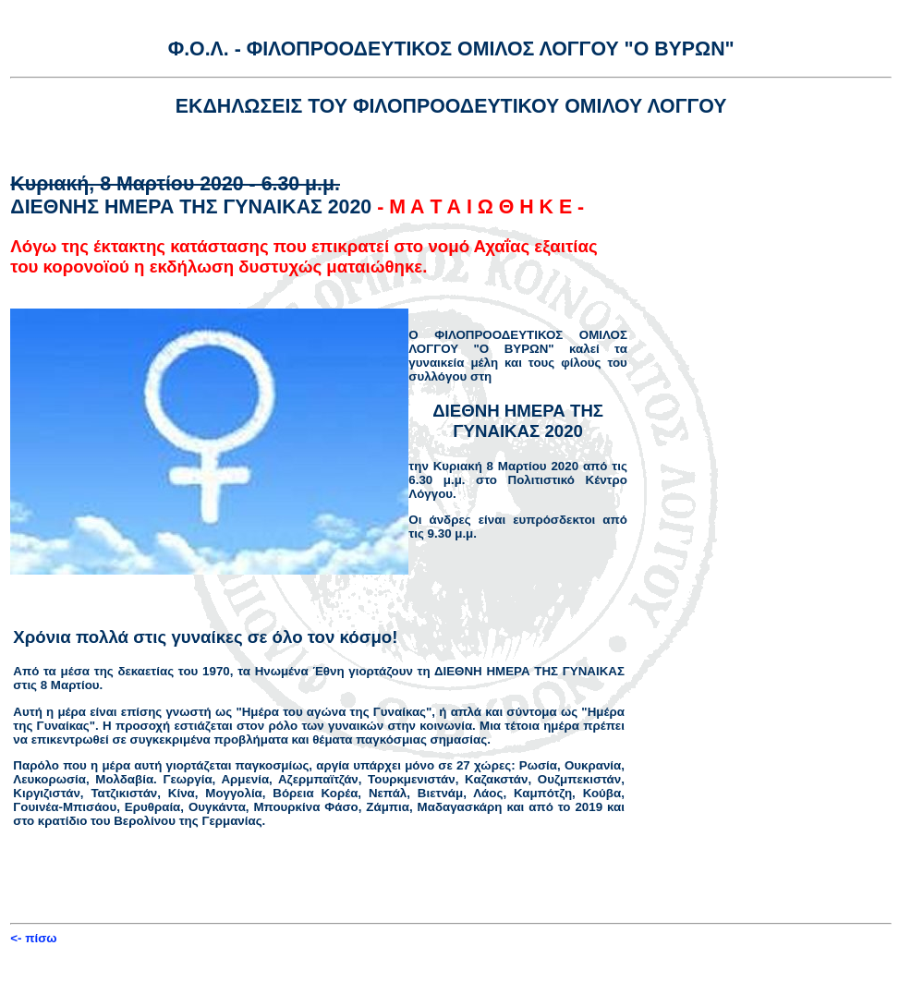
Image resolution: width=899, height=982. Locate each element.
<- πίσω (33, 938)
